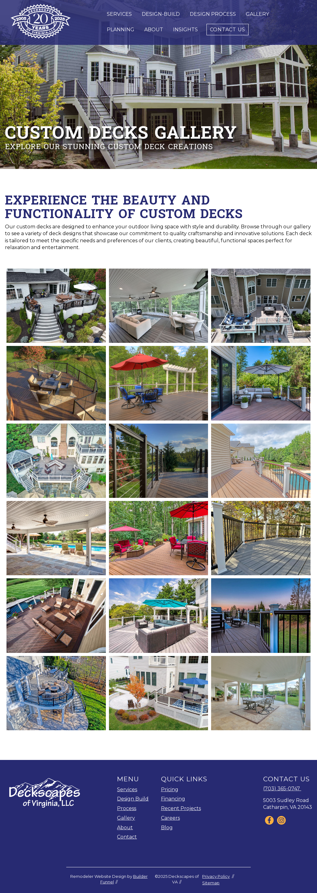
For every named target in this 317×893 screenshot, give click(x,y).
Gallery (257, 14)
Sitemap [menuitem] (210, 882)
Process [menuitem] (126, 808)
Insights (185, 29)
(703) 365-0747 (282, 789)
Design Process (213, 14)
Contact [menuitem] (127, 837)
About (153, 29)
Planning (120, 29)
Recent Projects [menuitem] (181, 808)
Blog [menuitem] (167, 827)
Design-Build (161, 14)
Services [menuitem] (127, 789)
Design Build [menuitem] (133, 799)
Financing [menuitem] (173, 799)
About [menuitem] (125, 827)
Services (119, 14)
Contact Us (227, 29)
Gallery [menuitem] (126, 818)
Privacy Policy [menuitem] (216, 876)
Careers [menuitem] (170, 818)
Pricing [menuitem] (169, 789)
